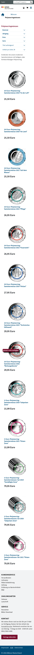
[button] (31, 2)
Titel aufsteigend (13, 45)
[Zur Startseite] (7, 7)
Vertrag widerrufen (9, 637)
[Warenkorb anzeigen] (27, 7)
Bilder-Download (6, 612)
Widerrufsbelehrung (7, 582)
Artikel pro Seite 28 (13, 50)
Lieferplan (4, 580)
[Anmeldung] (24, 7)
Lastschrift (4, 602)
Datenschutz (18, 648)
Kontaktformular (6, 626)
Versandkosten (6, 578)
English (3, 2)
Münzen (14, 14)
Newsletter (4, 610)
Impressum (4, 648)
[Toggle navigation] (31, 7)
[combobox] (21, 2)
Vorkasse (4, 599)
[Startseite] (2, 14)
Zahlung (3, 585)
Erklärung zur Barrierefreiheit (10, 587)
